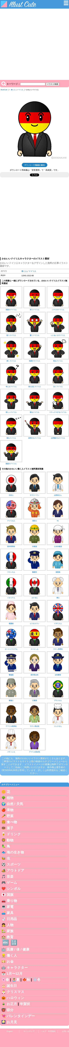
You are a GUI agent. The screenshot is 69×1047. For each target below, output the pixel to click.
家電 (10, 907)
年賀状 (25, 1004)
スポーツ (14, 864)
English (10, 1031)
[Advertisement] (34, 44)
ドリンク (14, 834)
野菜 (10, 816)
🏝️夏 (16, 980)
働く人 (13, 89)
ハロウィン (15, 998)
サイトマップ (28, 1031)
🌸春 (5, 980)
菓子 (10, 828)
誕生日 (12, 986)
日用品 (12, 919)
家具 (10, 913)
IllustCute (4, 89)
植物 (10, 798)
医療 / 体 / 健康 (18, 949)
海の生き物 (15, 852)
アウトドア (15, 870)
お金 (10, 961)
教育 (10, 937)
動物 (10, 840)
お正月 (12, 1004)
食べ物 (12, 822)
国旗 (10, 895)
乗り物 (12, 901)
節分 (10, 1010)
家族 (10, 931)
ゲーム (12, 882)
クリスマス (15, 992)
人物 (10, 925)
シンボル (14, 888)
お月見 (12, 1022)
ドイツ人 (20, 89)
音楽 (10, 876)
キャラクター (17, 967)
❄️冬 (37, 980)
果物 (10, 810)
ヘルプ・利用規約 (48, 1031)
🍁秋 (26, 980)
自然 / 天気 (15, 804)
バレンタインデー (21, 1016)
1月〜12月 (15, 974)
